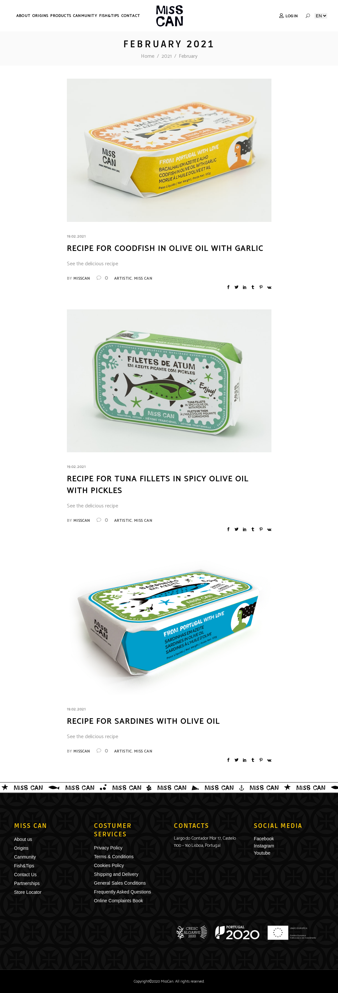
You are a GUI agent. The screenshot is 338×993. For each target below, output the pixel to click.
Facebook (264, 838)
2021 (166, 56)
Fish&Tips (24, 865)
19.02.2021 (76, 236)
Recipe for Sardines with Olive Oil (143, 721)
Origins (21, 848)
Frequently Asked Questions (122, 891)
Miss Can (143, 278)
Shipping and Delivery (116, 874)
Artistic (123, 278)
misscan (81, 278)
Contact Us (25, 874)
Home (147, 56)
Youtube (262, 853)
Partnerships (27, 883)
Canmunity (25, 857)
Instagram (264, 845)
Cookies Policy (109, 865)
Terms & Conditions (113, 856)
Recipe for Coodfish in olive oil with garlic (165, 248)
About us (23, 839)
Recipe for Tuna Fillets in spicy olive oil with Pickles (158, 485)
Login (291, 16)
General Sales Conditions (120, 883)
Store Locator (27, 892)
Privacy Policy (108, 847)
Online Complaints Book (118, 900)
